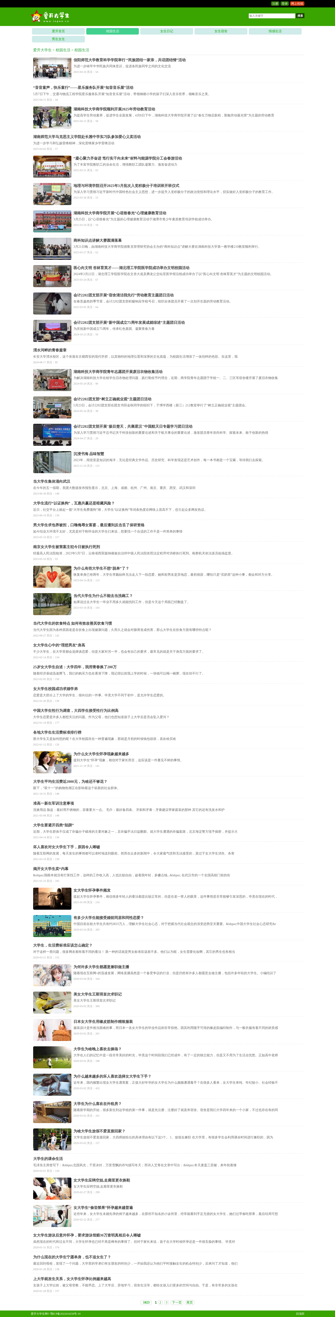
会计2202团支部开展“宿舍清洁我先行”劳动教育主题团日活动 (123, 295)
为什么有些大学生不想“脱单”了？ (101, 568)
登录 (285, 3)
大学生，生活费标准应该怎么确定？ (63, 945)
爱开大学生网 (39, 1313)
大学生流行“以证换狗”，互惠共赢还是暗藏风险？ (74, 503)
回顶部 (300, 1313)
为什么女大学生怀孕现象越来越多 (101, 754)
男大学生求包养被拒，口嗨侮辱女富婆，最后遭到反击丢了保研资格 (88, 525)
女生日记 (166, 31)
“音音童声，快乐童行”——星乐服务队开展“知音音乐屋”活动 (83, 88)
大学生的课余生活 (48, 1159)
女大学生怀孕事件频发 (92, 890)
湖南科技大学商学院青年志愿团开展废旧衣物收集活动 (118, 372)
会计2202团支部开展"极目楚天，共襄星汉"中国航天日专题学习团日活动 (133, 426)
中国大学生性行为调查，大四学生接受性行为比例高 (75, 711)
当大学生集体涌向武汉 (51, 481)
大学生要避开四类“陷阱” (53, 825)
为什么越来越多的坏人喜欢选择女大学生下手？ (112, 1076)
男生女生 (58, 39)
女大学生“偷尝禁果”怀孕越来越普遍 (103, 1208)
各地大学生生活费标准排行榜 (57, 732)
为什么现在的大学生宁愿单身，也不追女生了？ (72, 1257)
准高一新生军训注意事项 (53, 803)
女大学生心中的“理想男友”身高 (59, 645)
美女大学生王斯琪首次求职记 (97, 994)
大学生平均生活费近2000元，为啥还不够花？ (70, 782)
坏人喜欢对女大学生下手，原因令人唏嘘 (66, 847)
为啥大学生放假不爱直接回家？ (99, 1131)
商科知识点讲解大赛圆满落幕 (97, 240)
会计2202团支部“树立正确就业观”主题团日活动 (112, 399)
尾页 (189, 1302)
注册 (275, 3)
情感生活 (275, 31)
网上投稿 (297, 3)
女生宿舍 (220, 31)
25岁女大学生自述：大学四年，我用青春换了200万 (75, 667)
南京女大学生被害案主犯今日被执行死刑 (66, 547)
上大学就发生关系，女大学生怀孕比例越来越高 (72, 1279)
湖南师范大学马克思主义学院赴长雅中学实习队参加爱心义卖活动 (87, 137)
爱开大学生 (42, 50)
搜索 (300, 15)
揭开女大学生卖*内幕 (50, 869)
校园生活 (112, 31)
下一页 (177, 1302)
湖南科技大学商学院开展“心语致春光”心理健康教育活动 (119, 213)
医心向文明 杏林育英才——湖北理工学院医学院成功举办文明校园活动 (131, 268)
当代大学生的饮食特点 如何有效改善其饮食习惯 (72, 623)
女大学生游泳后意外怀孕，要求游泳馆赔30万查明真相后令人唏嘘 (87, 1235)
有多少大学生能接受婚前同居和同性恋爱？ (108, 918)
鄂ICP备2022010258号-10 (65, 1313)
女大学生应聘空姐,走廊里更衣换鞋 (101, 1180)
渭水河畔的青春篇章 (50, 350)
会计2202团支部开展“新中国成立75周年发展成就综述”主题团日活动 (129, 322)
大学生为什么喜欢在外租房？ (97, 1104)
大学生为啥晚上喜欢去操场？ (97, 1049)
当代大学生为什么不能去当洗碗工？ (103, 596)
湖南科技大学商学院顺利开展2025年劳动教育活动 (114, 109)
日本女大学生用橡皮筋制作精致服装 (103, 1022)
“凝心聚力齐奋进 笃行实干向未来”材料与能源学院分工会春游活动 (127, 158)
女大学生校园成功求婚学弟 (55, 689)
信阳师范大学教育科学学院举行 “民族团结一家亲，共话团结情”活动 (129, 60)
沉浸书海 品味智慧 (88, 454)
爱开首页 (58, 31)
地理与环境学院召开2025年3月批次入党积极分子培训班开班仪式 (126, 186)
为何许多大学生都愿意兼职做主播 (101, 967)
